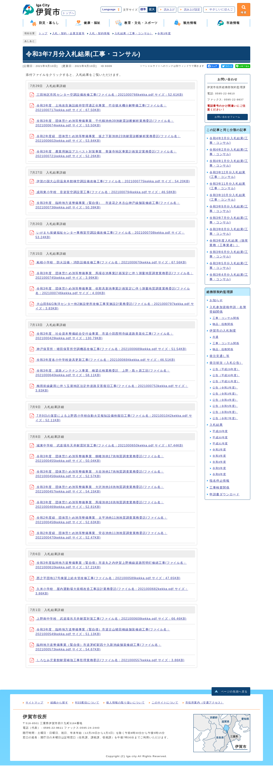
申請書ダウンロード (224, 495)
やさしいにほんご (221, 9)
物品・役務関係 (223, 324)
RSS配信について (87, 703)
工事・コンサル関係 (226, 318)
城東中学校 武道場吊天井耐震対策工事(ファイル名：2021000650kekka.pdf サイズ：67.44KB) (106, 446)
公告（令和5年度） (225, 406)
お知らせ (216, 300)
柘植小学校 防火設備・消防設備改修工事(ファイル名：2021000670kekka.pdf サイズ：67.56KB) (108, 263)
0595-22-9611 (53, 728)
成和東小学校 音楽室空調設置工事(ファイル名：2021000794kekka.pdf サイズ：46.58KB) (103, 192)
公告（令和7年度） (225, 418)
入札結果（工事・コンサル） (134, 34)
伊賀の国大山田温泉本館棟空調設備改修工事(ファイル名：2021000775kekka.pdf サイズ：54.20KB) (110, 181)
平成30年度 (220, 437)
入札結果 (216, 425)
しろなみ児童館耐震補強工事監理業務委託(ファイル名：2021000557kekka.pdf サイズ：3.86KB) (107, 660)
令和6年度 (219, 474)
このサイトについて (165, 703)
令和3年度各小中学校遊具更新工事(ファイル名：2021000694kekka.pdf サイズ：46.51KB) (102, 360)
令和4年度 (219, 462)
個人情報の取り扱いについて (125, 703)
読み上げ (168, 9)
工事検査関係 (219, 488)
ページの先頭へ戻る (234, 692)
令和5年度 (219, 468)
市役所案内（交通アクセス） (204, 703)
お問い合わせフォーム (227, 117)
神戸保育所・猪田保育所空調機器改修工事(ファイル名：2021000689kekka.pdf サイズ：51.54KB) (108, 349)
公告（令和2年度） (225, 388)
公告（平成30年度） (226, 375)
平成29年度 (220, 431)
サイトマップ (34, 703)
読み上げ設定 (191, 9)
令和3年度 (164, 34)
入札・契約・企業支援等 (68, 34)
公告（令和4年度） (225, 400)
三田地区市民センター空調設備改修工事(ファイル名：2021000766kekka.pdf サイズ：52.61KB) (106, 95)
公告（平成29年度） (226, 369)
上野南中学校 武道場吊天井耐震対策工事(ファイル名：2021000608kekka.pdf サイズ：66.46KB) (108, 619)
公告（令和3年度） (225, 394)
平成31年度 (220, 444)
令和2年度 (219, 450)
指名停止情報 (219, 481)
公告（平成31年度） (226, 382)
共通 (215, 337)
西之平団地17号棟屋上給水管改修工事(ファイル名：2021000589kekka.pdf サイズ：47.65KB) (105, 578)
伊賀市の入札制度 (222, 331)
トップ (43, 34)
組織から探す (59, 703)
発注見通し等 (219, 356)
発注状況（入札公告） (226, 363)
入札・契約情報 (99, 34)
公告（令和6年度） (225, 412)
